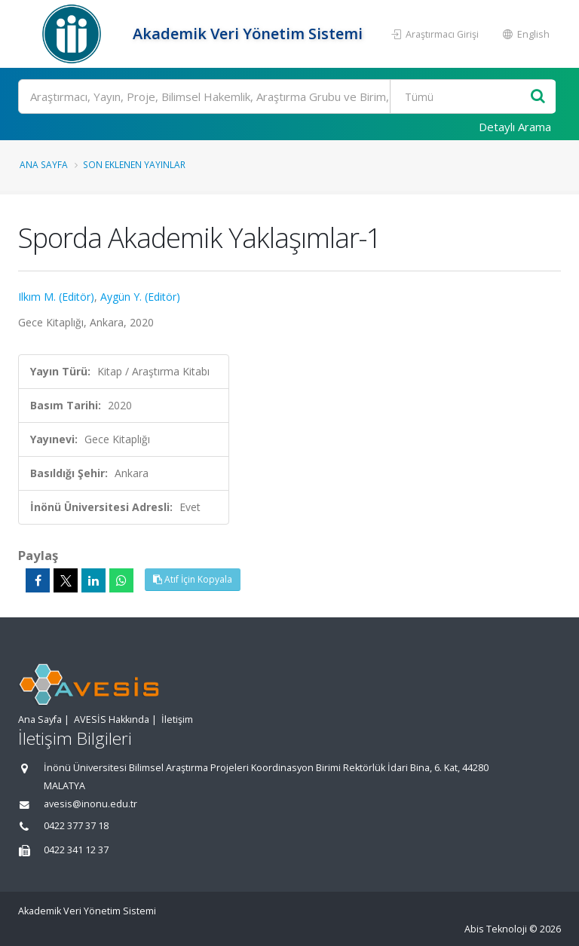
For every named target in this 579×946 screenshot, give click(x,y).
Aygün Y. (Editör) (140, 296)
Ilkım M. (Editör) (56, 296)
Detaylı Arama (515, 126)
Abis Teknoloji (495, 929)
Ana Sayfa (44, 164)
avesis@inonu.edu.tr (90, 804)
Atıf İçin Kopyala (192, 579)
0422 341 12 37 (76, 849)
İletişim (177, 719)
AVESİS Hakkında (111, 719)
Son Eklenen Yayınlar (134, 164)
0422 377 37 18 (76, 825)
